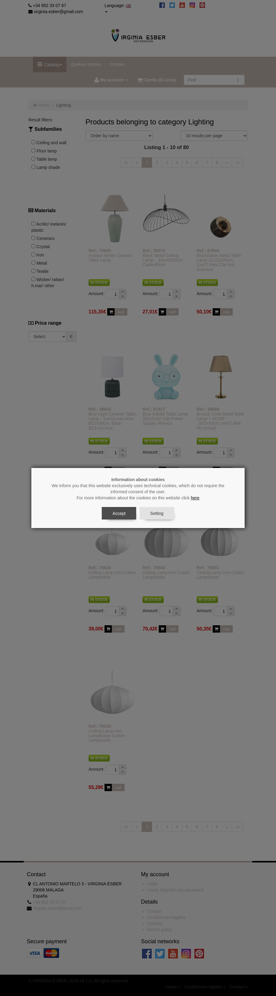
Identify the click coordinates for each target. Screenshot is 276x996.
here (195, 497)
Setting (157, 513)
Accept (119, 513)
